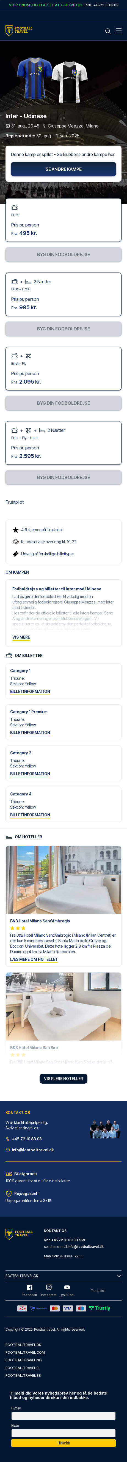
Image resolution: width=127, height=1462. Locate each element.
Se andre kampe (64, 169)
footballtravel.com (25, 1352)
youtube (67, 1291)
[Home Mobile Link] (18, 30)
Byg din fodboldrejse (63, 254)
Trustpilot (14, 502)
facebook (30, 1291)
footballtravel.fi (22, 1368)
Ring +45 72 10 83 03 (101, 5)
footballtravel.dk (23, 1345)
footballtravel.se (23, 1375)
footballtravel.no (23, 1360)
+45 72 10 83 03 (23, 1139)
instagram (49, 1291)
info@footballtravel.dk (29, 1150)
